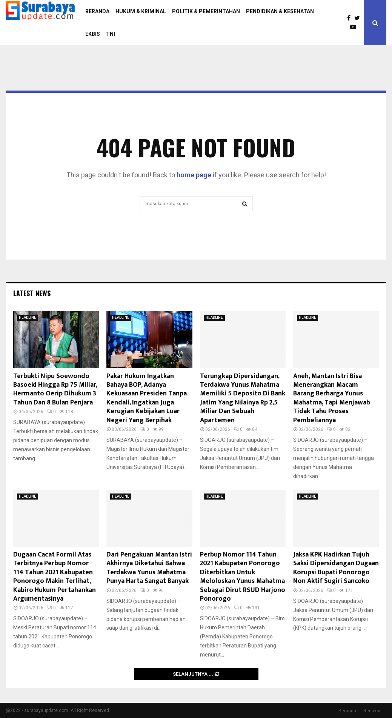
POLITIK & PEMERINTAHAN (206, 11)
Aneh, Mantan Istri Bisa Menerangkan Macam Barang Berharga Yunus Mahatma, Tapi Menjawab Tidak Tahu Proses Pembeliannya (331, 398)
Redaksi (371, 710)
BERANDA (97, 11)
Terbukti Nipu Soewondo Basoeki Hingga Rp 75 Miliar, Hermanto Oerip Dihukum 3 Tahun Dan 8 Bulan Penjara (55, 389)
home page (194, 175)
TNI (110, 34)
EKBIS (92, 34)
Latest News (32, 293)
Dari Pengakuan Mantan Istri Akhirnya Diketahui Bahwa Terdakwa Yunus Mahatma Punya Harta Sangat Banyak (149, 568)
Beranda (347, 710)
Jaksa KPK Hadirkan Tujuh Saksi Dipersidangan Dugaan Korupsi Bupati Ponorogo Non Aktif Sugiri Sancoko (336, 568)
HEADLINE (27, 317)
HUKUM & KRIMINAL (140, 11)
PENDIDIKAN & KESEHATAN (280, 11)
